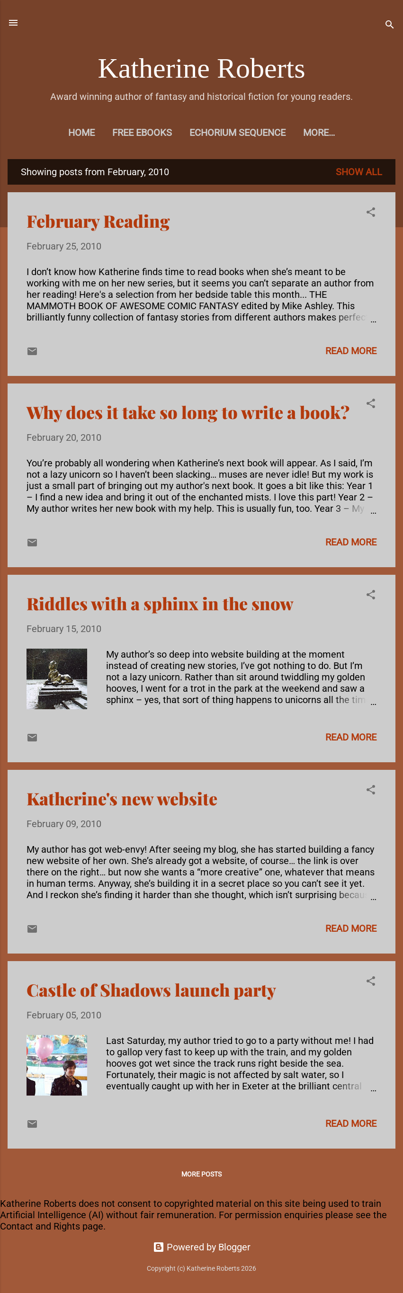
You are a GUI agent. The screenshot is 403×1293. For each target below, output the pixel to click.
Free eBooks (142, 132)
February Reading (98, 220)
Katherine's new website (122, 798)
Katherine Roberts (201, 68)
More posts (201, 1174)
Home (81, 132)
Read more (350, 351)
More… (319, 132)
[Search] (389, 25)
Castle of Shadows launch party (151, 989)
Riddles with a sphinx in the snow (160, 603)
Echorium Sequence (237, 132)
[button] (370, 213)
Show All (359, 172)
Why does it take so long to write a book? (188, 412)
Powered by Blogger (202, 1247)
